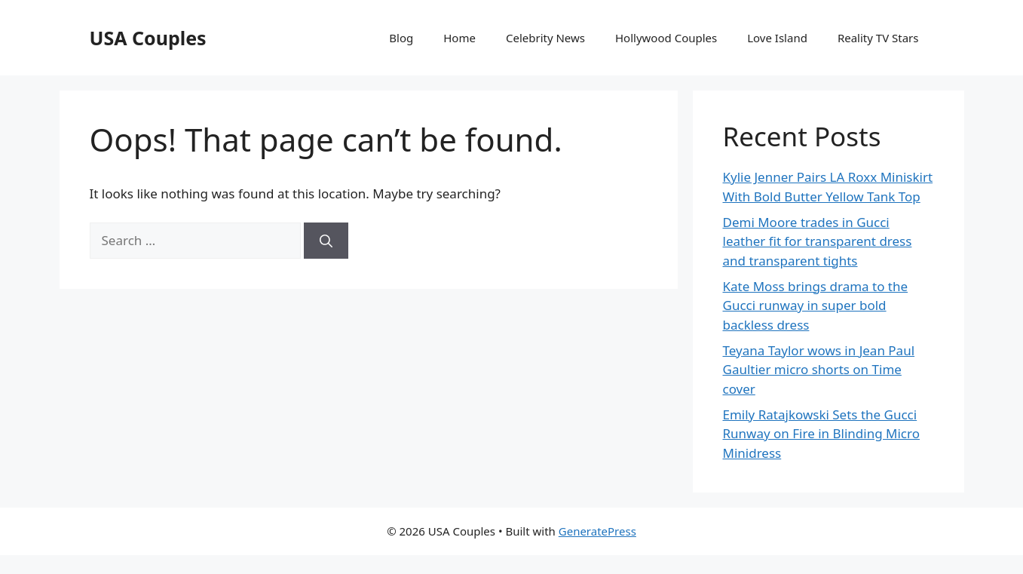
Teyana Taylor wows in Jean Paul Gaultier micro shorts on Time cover (819, 370)
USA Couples (148, 38)
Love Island (777, 37)
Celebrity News (545, 37)
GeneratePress (597, 531)
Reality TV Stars (878, 37)
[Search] (326, 241)
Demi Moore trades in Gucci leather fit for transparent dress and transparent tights (817, 241)
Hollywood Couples (666, 37)
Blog (401, 37)
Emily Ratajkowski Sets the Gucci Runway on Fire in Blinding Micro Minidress (821, 434)
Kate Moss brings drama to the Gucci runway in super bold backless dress (815, 305)
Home (459, 37)
